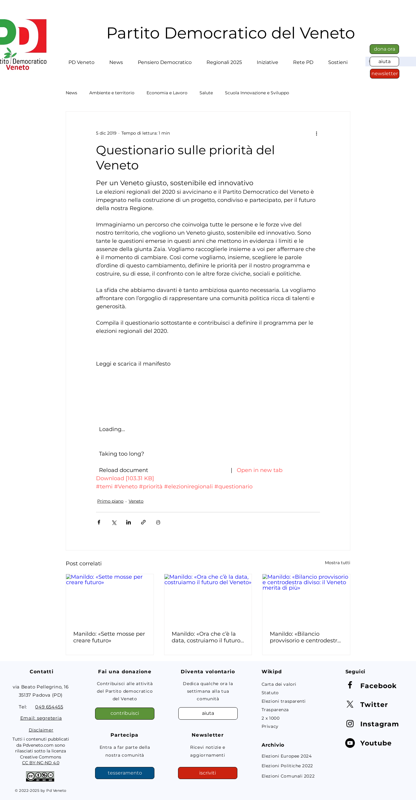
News (71, 92)
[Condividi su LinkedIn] (128, 522)
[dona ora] (384, 49)
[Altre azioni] (316, 133)
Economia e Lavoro (167, 92)
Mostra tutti (337, 562)
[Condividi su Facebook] (99, 522)
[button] (81, 60)
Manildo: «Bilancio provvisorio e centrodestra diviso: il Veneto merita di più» (305, 637)
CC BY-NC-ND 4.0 (40, 762)
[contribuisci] (124, 714)
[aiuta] (384, 61)
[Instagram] (350, 723)
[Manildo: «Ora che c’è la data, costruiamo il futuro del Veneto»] (208, 598)
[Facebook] (350, 685)
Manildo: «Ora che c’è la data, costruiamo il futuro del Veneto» (206, 637)
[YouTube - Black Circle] (350, 743)
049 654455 (49, 707)
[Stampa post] (158, 522)
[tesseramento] (124, 773)
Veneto (136, 501)
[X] (350, 704)
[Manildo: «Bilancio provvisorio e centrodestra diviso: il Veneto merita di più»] (306, 598)
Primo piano (110, 501)
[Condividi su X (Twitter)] (114, 522)
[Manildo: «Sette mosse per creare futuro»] (110, 598)
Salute (206, 92)
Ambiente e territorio (111, 92)
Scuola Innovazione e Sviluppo (257, 92)
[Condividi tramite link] (143, 522)
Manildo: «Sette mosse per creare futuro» (109, 637)
